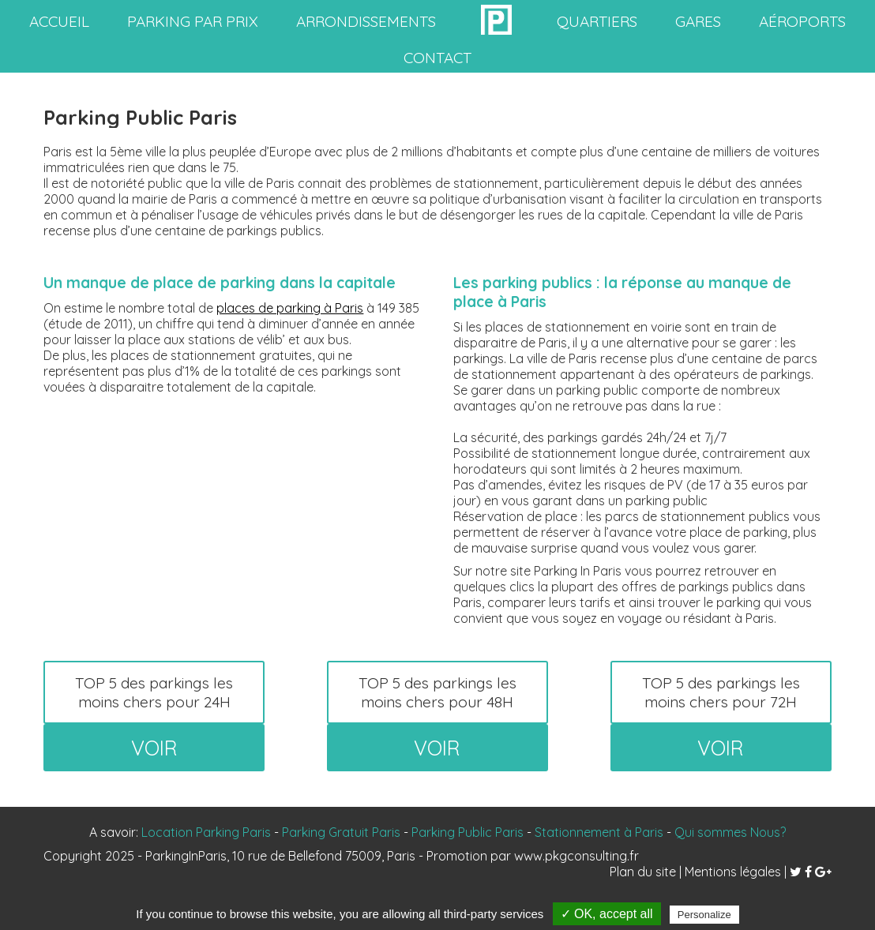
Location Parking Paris (206, 832)
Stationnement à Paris (599, 832)
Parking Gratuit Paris (341, 832)
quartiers (597, 21)
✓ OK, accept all (607, 914)
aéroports (802, 21)
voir (154, 747)
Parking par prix (192, 21)
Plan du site (643, 871)
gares (698, 21)
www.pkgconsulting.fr (576, 856)
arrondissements (366, 21)
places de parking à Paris (289, 308)
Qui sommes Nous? (730, 832)
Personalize (704, 915)
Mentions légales (733, 871)
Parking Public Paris (467, 832)
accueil (59, 21)
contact (437, 57)
